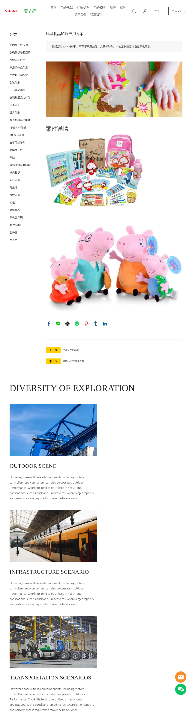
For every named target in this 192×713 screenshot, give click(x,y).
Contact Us (178, 11)
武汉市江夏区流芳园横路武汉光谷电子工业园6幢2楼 (70, 651)
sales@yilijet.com (65, 662)
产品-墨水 (100, 7)
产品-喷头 (83, 7)
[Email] (112, 664)
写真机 (8, 660)
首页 (53, 7)
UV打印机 (9, 654)
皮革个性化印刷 (71, 350)
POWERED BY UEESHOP (117, 706)
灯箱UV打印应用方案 (73, 361)
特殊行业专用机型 (14, 667)
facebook (49, 323)
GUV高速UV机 (12, 674)
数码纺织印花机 (13, 647)
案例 (123, 7)
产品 (7, 638)
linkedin (105, 323)
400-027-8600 (64, 668)
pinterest (86, 323)
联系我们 (96, 14)
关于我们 (80, 14)
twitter (67, 323)
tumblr (95, 323)
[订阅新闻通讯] (135, 664)
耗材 (6, 681)
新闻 (113, 7)
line (58, 323)
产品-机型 (67, 7)
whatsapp (77, 323)
